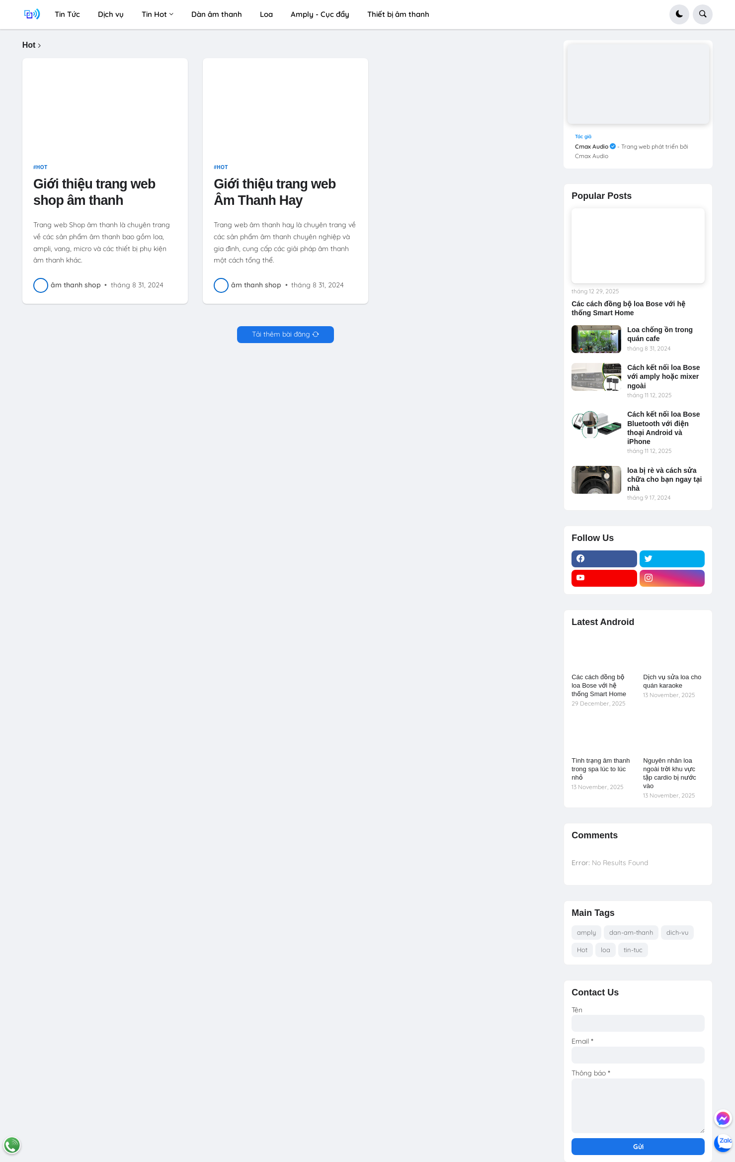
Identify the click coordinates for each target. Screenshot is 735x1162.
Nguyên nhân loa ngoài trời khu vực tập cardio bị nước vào (669, 773)
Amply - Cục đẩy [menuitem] (320, 14)
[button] (679, 14)
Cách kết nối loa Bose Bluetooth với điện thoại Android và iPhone (663, 428)
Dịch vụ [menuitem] (111, 14)
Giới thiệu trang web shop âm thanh (94, 195)
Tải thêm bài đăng (281, 337)
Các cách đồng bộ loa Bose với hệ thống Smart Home (628, 308)
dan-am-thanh (631, 932)
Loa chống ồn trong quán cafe (660, 334)
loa (605, 950)
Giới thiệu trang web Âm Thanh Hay (274, 195)
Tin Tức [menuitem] (67, 14)
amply (586, 932)
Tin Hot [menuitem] (154, 14)
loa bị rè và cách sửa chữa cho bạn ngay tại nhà (664, 479)
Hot (42, 171)
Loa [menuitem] (266, 14)
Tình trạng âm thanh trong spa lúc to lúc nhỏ (601, 769)
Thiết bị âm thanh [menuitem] (398, 14)
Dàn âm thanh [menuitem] (216, 14)
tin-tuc (633, 950)
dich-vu (677, 932)
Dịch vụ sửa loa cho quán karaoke (672, 681)
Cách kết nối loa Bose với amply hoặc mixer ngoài (663, 376)
